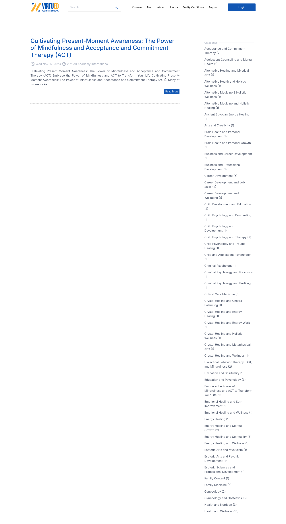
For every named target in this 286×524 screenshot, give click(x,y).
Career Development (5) (220, 176)
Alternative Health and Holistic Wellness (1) (225, 84)
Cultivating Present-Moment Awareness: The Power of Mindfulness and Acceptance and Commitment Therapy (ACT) (102, 47)
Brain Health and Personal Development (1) (222, 134)
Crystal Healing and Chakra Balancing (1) (223, 303)
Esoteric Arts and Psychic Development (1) (222, 459)
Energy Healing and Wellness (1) (226, 443)
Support (214, 7)
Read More (172, 91)
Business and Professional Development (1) (222, 167)
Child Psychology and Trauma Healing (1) (225, 246)
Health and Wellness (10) (221, 511)
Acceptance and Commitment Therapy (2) (224, 51)
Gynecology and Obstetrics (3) (225, 498)
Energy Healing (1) (217, 419)
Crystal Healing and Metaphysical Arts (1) (227, 347)
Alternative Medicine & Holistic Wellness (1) (225, 95)
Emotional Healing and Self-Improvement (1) (223, 404)
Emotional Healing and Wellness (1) (228, 412)
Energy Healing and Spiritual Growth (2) (224, 428)
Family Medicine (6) (218, 485)
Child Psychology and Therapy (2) (227, 237)
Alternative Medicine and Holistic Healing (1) (227, 106)
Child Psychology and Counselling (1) (227, 217)
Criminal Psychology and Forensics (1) (228, 274)
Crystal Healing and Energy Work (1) (227, 325)
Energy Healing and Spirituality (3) (228, 436)
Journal (173, 7)
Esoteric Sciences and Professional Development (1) (224, 470)
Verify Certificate (193, 7)
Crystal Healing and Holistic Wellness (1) (223, 336)
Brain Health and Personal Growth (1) (227, 145)
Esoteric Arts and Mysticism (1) (225, 450)
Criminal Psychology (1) (220, 265)
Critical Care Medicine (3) (222, 294)
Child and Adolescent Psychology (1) (227, 257)
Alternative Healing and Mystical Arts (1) (226, 73)
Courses (137, 7)
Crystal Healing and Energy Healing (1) (223, 314)
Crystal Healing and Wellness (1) (226, 355)
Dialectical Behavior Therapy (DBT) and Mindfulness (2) (228, 364)
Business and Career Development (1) (228, 156)
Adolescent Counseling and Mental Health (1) (228, 62)
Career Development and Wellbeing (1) (221, 195)
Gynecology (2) (215, 491)
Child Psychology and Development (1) (219, 228)
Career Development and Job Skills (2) (224, 185)
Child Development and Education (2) (227, 206)
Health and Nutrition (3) (220, 504)
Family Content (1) (216, 478)
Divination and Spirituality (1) (224, 373)
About (161, 7)
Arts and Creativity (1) (219, 125)
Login (241, 7)
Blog (149, 7)
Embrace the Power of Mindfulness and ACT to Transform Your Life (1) (228, 390)
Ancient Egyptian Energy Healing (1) (227, 117)
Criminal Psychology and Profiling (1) (227, 285)
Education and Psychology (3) (225, 379)
